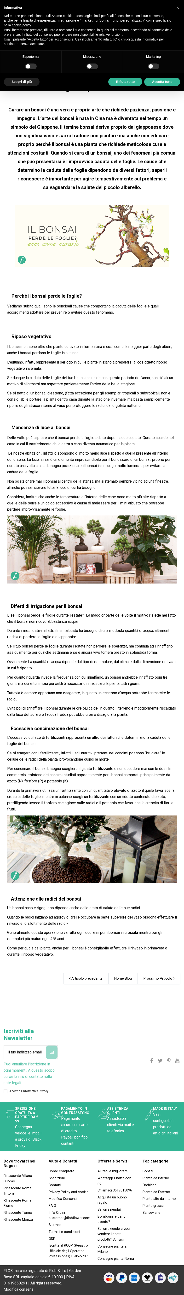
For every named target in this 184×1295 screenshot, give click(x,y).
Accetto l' (28, 1091)
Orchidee (149, 1185)
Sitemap (55, 1225)
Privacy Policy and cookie (68, 1192)
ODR (52, 1239)
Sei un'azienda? (109, 1210)
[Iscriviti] (52, 1052)
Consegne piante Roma (116, 1259)
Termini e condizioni (64, 1232)
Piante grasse (153, 1206)
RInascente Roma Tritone (17, 1191)
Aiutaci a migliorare (113, 1171)
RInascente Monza (18, 1220)
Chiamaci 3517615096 (115, 1190)
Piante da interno (156, 1178)
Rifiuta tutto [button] (125, 82)
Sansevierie (151, 1213)
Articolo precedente (86, 978)
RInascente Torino (18, 1213)
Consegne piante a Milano (112, 1249)
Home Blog (123, 978)
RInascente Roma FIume (17, 1203)
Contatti (55, 1185)
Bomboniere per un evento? (112, 1219)
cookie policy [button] (21, 25)
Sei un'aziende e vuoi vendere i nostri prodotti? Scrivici (114, 1234)
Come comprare (61, 1171)
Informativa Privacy (35, 1091)
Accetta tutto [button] (162, 82)
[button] (178, 8)
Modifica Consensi (63, 1199)
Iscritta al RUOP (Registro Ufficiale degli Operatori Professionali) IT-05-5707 (68, 1250)
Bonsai (148, 1171)
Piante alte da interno (159, 1199)
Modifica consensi (19, 1289)
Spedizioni (57, 1178)
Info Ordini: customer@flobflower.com (69, 1215)
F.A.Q (52, 1206)
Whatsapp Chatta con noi (114, 1180)
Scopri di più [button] (22, 82)
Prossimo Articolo (159, 978)
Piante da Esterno (156, 1192)
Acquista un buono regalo (112, 1200)
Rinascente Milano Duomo (18, 1178)
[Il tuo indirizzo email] (25, 1052)
